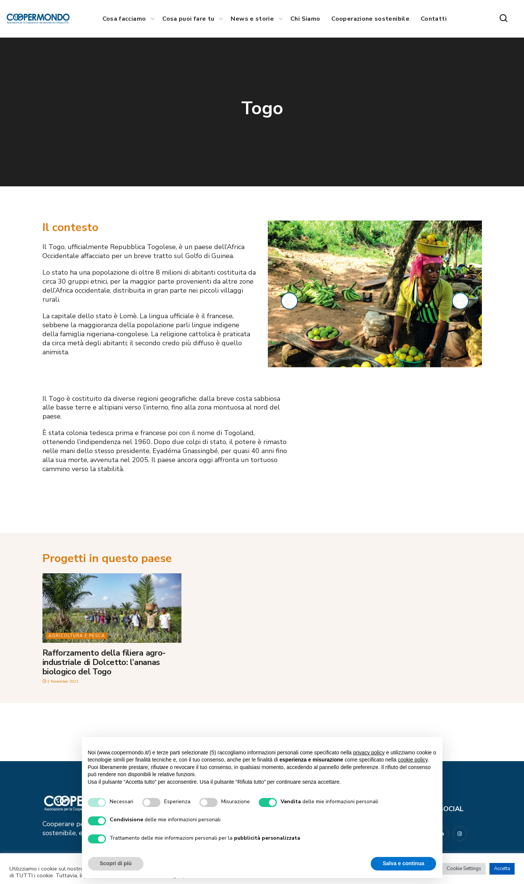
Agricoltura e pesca (76, 636)
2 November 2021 (61, 681)
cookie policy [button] (412, 760)
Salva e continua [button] (403, 863)
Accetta (502, 868)
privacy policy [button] (369, 753)
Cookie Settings (464, 868)
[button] (503, 19)
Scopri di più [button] (116, 863)
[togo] (387, 452)
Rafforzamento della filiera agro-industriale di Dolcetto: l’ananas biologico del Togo (104, 662)
